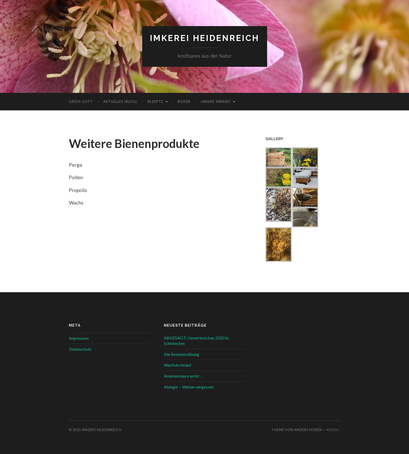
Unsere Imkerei (216, 101)
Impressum (79, 338)
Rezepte (155, 101)
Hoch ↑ (333, 430)
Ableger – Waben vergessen (189, 386)
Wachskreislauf (177, 364)
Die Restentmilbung (181, 354)
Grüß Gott (81, 101)
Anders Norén (308, 430)
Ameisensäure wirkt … (183, 375)
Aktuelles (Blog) (120, 101)
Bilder (184, 101)
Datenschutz (80, 349)
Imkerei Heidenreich (204, 38)
